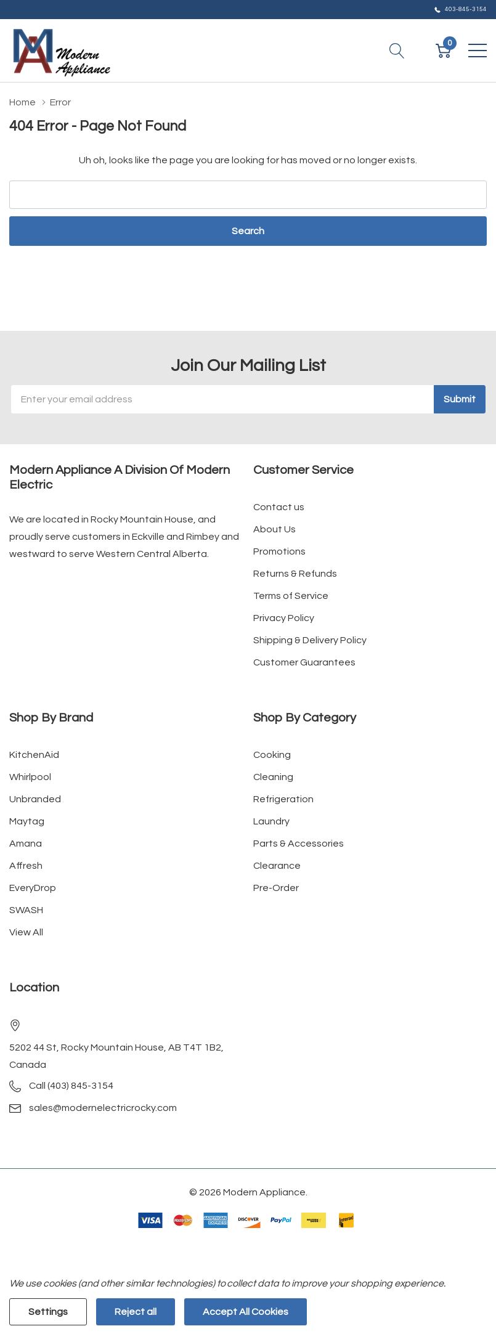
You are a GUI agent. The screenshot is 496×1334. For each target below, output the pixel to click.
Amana (25, 843)
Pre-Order (276, 888)
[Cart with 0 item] (443, 50)
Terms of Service (290, 596)
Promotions (279, 551)
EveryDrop (32, 888)
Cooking (272, 755)
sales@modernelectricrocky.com (103, 1108)
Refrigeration (283, 799)
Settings (48, 1312)
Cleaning (273, 777)
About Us (274, 529)
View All (26, 932)
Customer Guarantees (304, 662)
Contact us (278, 507)
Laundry (271, 821)
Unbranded (35, 799)
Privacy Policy (283, 618)
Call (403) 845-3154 (71, 1086)
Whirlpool (30, 777)
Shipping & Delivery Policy (310, 640)
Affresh (26, 866)
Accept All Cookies (245, 1312)
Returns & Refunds (295, 574)
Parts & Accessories (298, 843)
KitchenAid (34, 755)
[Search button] (397, 50)
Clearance (277, 866)
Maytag (26, 821)
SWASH (26, 910)
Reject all (136, 1312)
